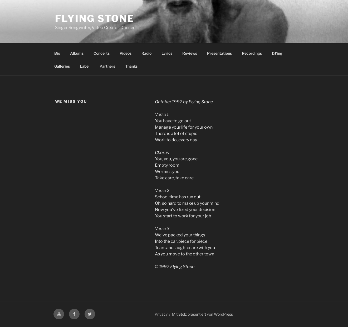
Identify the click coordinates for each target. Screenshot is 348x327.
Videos (125, 53)
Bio (57, 53)
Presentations (219, 53)
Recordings (252, 53)
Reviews (189, 53)
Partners (107, 66)
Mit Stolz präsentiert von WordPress (202, 314)
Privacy (161, 314)
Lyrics (166, 53)
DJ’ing (277, 53)
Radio (146, 53)
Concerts (102, 53)
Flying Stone (95, 18)
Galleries (62, 66)
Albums (77, 53)
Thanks (131, 66)
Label (85, 66)
